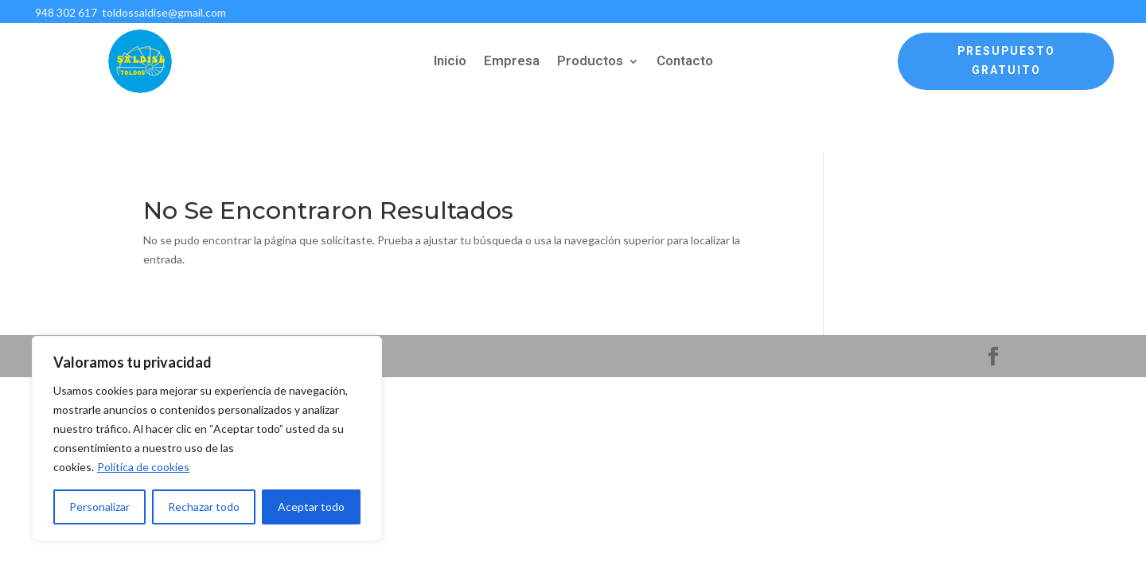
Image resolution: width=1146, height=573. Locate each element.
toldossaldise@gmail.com (162, 12)
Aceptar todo (311, 506)
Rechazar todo (204, 506)
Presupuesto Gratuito (1006, 61)
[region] (207, 438)
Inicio (450, 63)
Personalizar (99, 506)
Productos (590, 63)
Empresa (512, 63)
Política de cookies (143, 467)
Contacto (685, 63)
